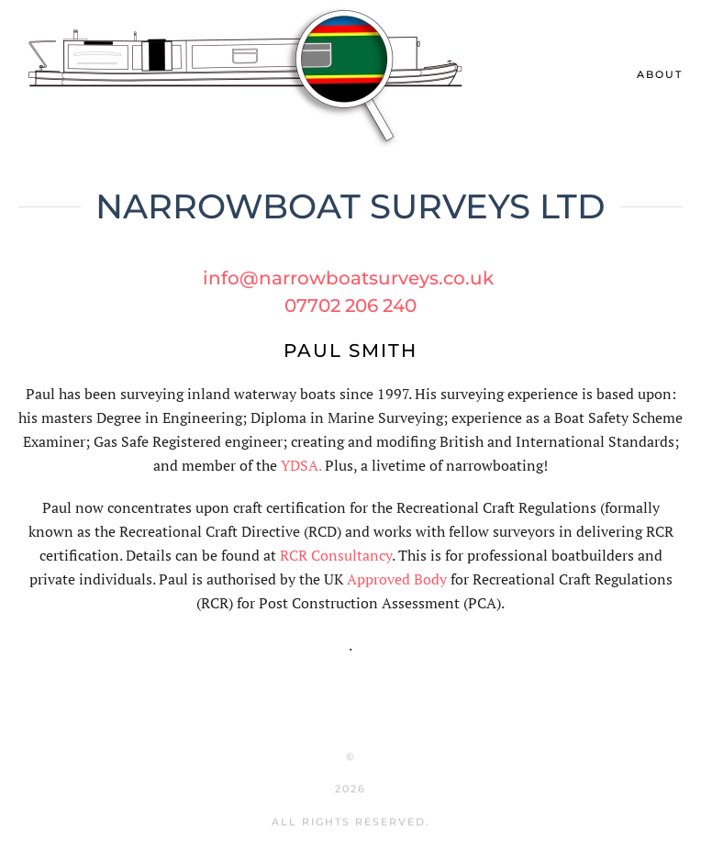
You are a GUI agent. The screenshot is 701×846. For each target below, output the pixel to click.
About (660, 74)
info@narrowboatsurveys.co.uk (348, 278)
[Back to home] (247, 75)
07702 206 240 (350, 306)
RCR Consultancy (336, 555)
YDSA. (301, 465)
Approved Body (397, 579)
